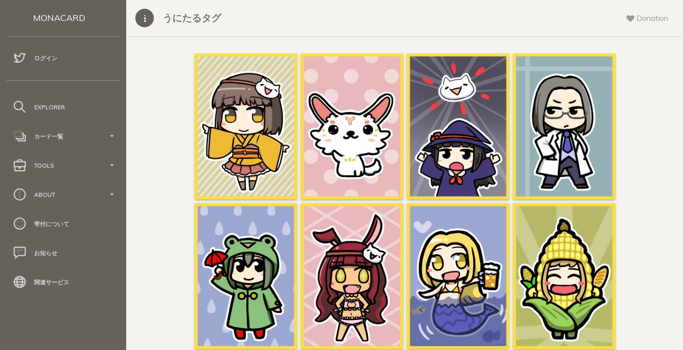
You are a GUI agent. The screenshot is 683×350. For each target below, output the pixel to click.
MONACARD (59, 17)
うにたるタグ (192, 18)
